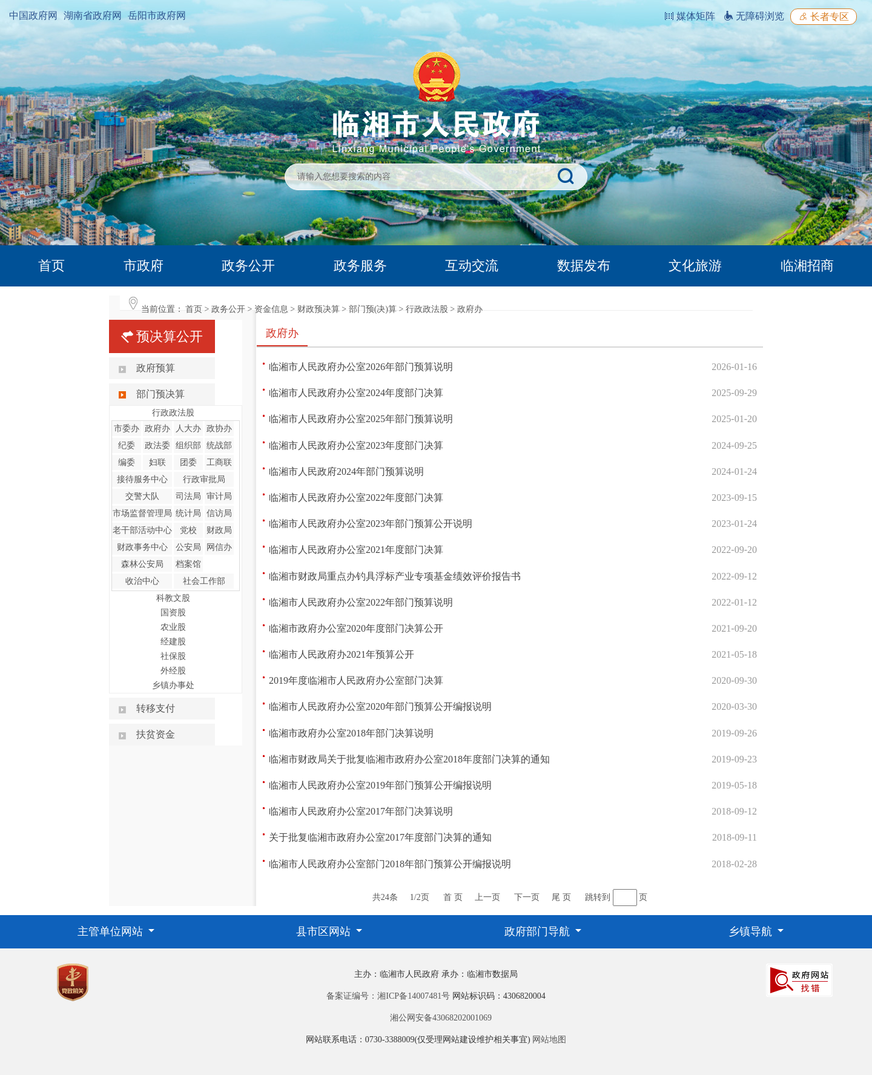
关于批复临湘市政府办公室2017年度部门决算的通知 (380, 837)
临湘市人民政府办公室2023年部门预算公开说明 (370, 523)
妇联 (157, 462)
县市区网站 (325, 931)
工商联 (219, 462)
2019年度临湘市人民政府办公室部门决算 (356, 680)
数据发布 (583, 265)
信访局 (219, 513)
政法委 (157, 445)
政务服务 (360, 265)
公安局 (188, 547)
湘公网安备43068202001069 (441, 1017)
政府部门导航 (538, 931)
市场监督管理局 (142, 513)
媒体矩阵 (689, 16)
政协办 (219, 428)
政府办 (470, 309)
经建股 (173, 641)
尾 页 (561, 897)
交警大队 (142, 496)
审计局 (219, 496)
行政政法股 (427, 309)
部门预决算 (160, 394)
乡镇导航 (751, 931)
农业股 (173, 627)
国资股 (173, 612)
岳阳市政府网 (157, 15)
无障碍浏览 (754, 16)
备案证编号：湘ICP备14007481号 (388, 996)
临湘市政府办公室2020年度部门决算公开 (356, 628)
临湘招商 (807, 265)
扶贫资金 (155, 734)
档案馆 (188, 564)
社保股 (173, 656)
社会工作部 (204, 581)
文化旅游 (695, 265)
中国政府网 (33, 15)
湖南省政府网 (93, 15)
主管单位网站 (112, 931)
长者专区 (823, 17)
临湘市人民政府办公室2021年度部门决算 (356, 549)
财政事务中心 (142, 547)
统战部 (219, 445)
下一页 (527, 897)
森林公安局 (142, 564)
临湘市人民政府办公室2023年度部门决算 (356, 445)
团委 (188, 462)
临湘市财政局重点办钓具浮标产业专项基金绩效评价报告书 (395, 576)
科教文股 (173, 598)
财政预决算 (318, 309)
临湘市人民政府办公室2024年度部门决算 (356, 393)
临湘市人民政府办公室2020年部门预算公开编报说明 (380, 706)
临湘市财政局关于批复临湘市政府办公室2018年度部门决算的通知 (409, 759)
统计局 (188, 513)
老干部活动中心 (142, 530)
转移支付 (155, 708)
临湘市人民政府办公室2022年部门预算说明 (361, 602)
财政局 (219, 530)
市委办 (126, 428)
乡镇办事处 (173, 685)
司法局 (188, 496)
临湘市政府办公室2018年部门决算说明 (351, 733)
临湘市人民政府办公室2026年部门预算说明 (361, 367)
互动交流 (471, 265)
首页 (51, 265)
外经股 (173, 670)
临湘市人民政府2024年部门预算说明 (346, 471)
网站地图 (549, 1039)
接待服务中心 (142, 479)
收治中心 (142, 581)
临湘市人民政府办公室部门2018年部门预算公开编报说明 (390, 864)
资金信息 (271, 309)
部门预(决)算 (373, 309)
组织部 (188, 445)
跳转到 (597, 897)
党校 (188, 530)
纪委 (126, 445)
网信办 (219, 547)
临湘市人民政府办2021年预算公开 (341, 654)
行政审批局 (204, 479)
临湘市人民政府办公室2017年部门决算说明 (361, 811)
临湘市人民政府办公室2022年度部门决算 (356, 497)
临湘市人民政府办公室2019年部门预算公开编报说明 (380, 785)
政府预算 (155, 368)
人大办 (188, 428)
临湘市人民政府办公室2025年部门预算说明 (361, 419)
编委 (126, 462)
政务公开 (248, 265)
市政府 (144, 265)
